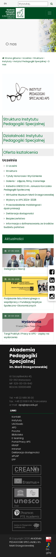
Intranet (16, 449)
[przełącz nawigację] (49, 13)
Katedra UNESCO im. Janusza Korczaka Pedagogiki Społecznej (28, 187)
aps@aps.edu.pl (28, 405)
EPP (14, 459)
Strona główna (13, 58)
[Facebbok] (52, 272)
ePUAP (15, 456)
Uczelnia (27, 58)
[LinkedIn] (52, 280)
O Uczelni (11, 166)
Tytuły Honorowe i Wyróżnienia (24, 176)
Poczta (16, 431)
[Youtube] (52, 288)
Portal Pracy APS (21, 441)
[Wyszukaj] (33, 4)
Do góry (48, 550)
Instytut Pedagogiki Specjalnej (30, 61)
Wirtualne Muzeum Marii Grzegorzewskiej (30, 194)
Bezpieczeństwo (15, 218)
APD (14, 427)
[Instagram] (52, 296)
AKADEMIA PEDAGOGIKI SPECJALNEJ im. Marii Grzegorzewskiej (25, 542)
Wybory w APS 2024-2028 (21, 200)
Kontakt (16, 416)
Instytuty (7, 61)
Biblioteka (17, 434)
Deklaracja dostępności (20, 213)
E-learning (18, 438)
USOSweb (17, 424)
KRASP (15, 445)
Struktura (38, 58)
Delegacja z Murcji (14, 269)
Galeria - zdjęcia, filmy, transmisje (25, 181)
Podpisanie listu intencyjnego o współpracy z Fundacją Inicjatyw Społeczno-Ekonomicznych (23, 302)
